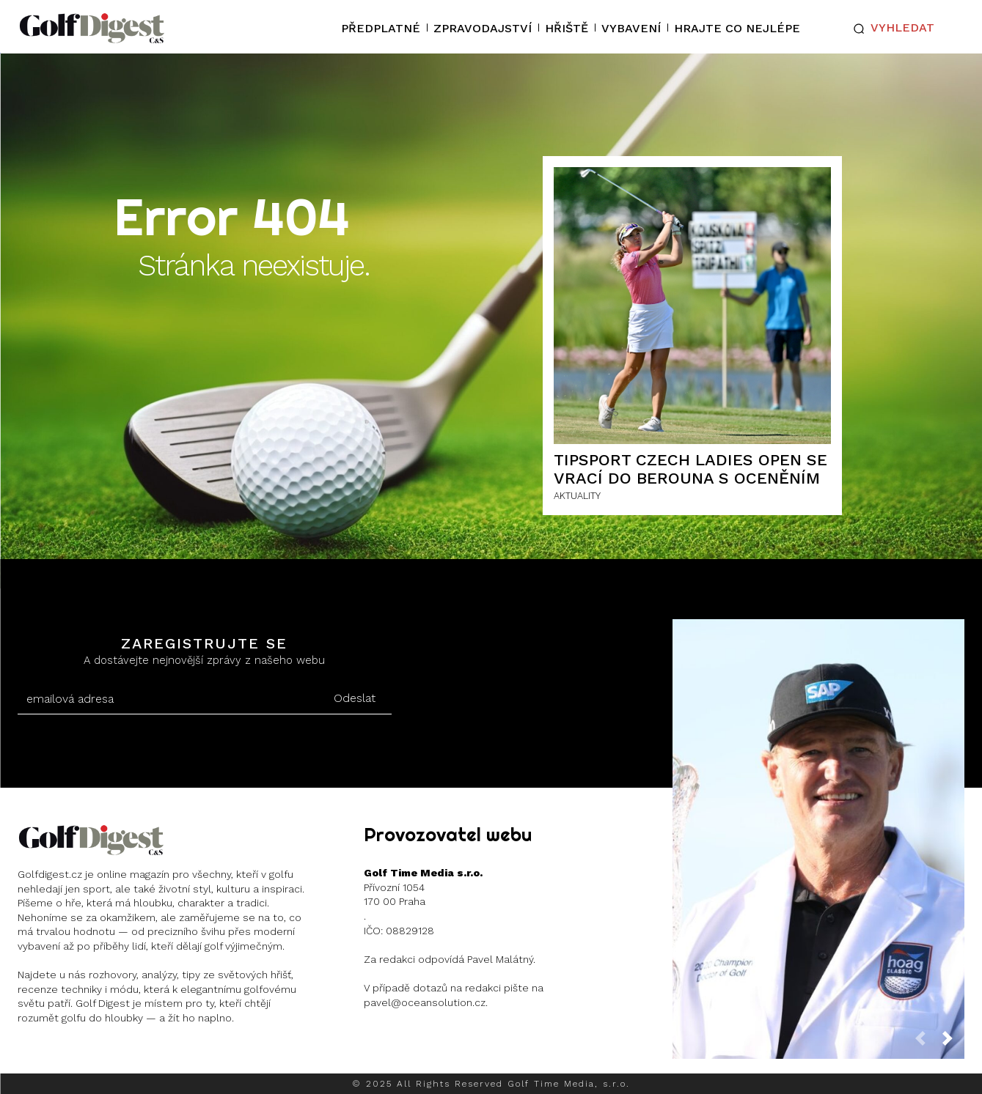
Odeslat (354, 698)
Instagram (74, 1056)
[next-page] (953, 1042)
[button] (890, 28)
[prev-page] (926, 1042)
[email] (168, 699)
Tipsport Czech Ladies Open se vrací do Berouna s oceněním (690, 469)
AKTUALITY (577, 495)
